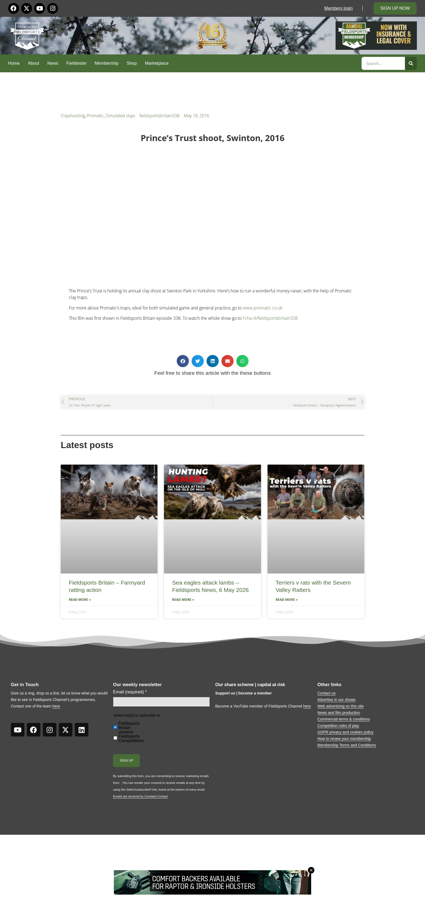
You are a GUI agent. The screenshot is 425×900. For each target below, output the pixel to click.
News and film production (338, 712)
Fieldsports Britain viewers (129, 727)
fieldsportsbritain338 (159, 116)
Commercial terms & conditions (343, 719)
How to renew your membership (344, 738)
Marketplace (157, 63)
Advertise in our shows (336, 699)
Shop (132, 63)
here (56, 706)
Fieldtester (76, 63)
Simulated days (120, 116)
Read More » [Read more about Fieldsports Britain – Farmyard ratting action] (80, 599)
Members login (338, 8)
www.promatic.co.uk (262, 308)
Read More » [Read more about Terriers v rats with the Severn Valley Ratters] (287, 599)
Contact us (326, 693)
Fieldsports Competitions (131, 738)
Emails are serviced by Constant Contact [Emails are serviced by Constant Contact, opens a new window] (140, 796)
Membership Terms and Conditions (346, 745)
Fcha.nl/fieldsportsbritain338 (270, 318)
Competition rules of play (338, 725)
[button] (183, 361)
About (33, 63)
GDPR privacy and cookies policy (345, 732)
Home (14, 63)
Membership (106, 63)
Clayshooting (73, 116)
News (52, 63)
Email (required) (130, 692)
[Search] (411, 63)
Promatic (95, 116)
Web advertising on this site (340, 706)
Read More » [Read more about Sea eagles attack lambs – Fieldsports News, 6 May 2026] (183, 599)
